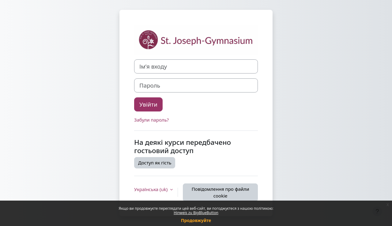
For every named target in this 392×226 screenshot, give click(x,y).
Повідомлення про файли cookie (220, 192)
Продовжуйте (196, 220)
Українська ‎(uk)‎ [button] (151, 189)
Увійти (148, 104)
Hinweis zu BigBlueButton (196, 212)
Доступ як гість (154, 163)
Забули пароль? (151, 120)
